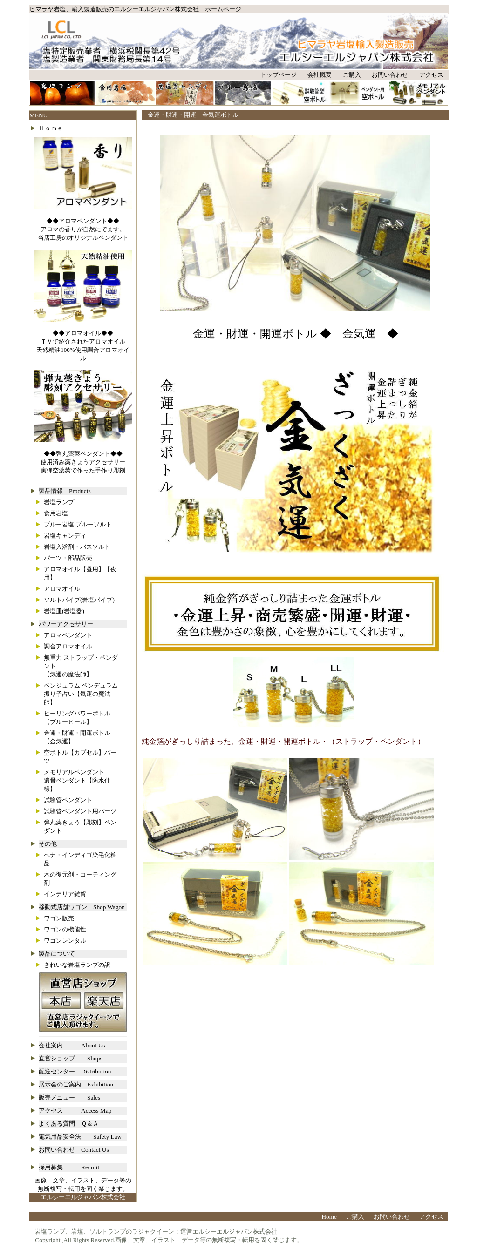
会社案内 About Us (72, 1045)
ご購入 (352, 74)
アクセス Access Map (75, 1110)
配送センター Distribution (75, 1071)
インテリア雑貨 (65, 894)
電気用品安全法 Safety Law (80, 1136)
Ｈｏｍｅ (51, 128)
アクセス (431, 74)
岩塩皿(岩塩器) (64, 610)
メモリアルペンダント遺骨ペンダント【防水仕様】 (77, 780)
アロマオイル (62, 588)
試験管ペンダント (68, 799)
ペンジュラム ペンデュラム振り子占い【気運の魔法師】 (81, 694)
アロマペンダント (68, 635)
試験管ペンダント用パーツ (80, 811)
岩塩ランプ (59, 502)
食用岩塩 (56, 513)
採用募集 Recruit (69, 1167)
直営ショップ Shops (70, 1058)
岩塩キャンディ (65, 535)
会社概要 (319, 74)
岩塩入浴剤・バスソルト (77, 546)
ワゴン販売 (59, 918)
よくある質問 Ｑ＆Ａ (69, 1123)
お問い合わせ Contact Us (74, 1149)
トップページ (278, 74)
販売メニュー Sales (69, 1097)
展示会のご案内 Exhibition (76, 1084)
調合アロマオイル (68, 646)
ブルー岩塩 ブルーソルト (78, 524)
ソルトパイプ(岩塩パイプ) (79, 599)
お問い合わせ (390, 74)
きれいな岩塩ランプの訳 (77, 964)
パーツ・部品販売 (68, 557)
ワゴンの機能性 (65, 929)
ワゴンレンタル (65, 940)
